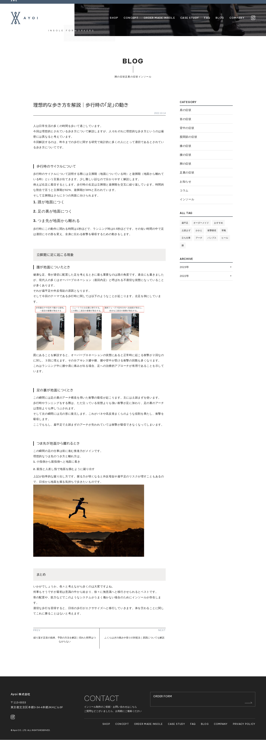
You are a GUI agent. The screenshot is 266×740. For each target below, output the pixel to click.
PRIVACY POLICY (244, 723)
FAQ (193, 723)
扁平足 (185, 223)
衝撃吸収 (213, 230)
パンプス (213, 238)
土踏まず (186, 230)
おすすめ (221, 223)
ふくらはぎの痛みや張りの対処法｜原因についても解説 (134, 637)
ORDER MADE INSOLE (148, 723)
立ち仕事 (186, 238)
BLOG (205, 723)
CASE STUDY (176, 723)
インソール (144, 76)
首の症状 (185, 119)
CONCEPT (122, 723)
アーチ (200, 238)
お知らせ (185, 181)
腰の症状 (185, 154)
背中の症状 (187, 128)
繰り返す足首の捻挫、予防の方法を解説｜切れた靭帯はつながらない (64, 639)
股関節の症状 (188, 136)
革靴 (226, 230)
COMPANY (221, 723)
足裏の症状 (131, 76)
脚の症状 (120, 76)
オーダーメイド (202, 223)
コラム (184, 190)
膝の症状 (185, 145)
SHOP (106, 723)
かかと (200, 230)
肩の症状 (185, 110)
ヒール (185, 245)
